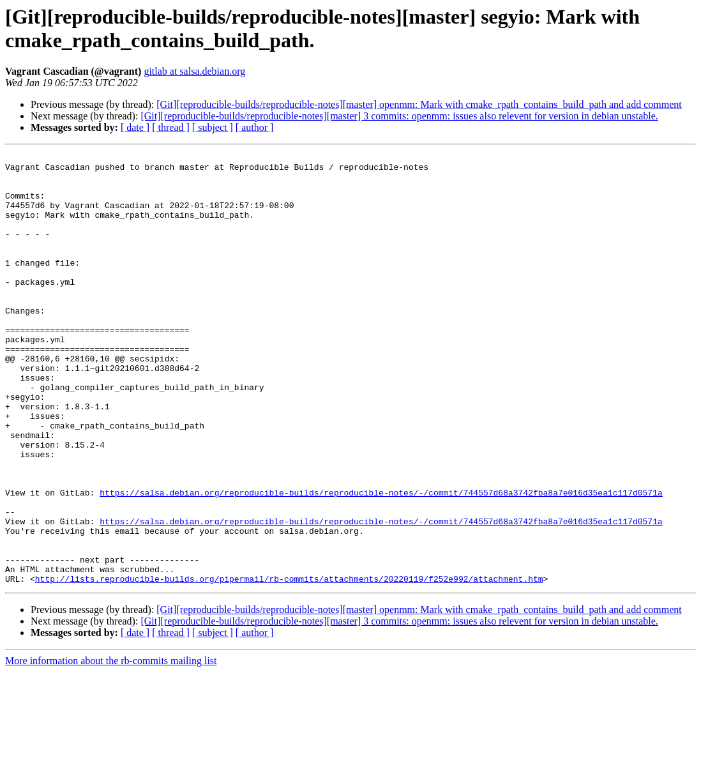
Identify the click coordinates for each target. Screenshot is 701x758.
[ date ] (135, 127)
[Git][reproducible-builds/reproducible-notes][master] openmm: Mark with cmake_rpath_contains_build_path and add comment (418, 104)
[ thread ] (171, 127)
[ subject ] (212, 127)
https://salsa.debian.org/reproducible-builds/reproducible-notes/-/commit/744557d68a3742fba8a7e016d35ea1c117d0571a (381, 561)
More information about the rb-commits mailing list (111, 746)
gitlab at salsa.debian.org (194, 71)
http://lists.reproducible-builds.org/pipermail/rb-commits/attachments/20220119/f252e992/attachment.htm (289, 665)
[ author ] (255, 127)
